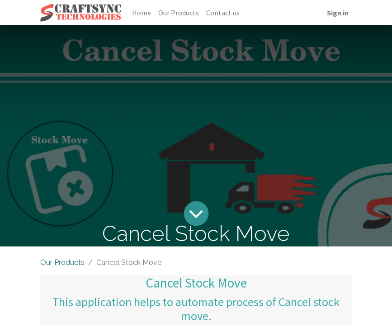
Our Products (62, 262)
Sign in (338, 12)
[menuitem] (141, 13)
